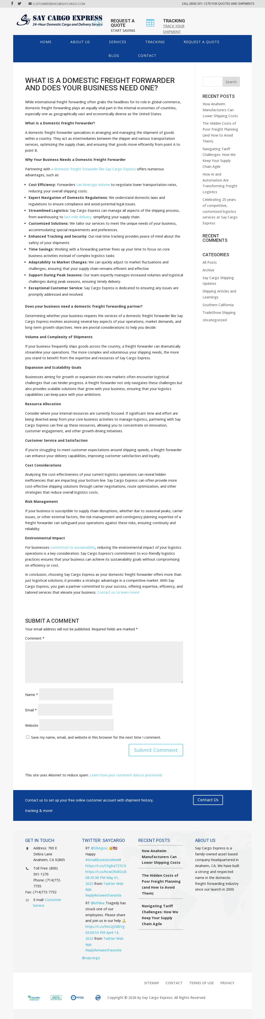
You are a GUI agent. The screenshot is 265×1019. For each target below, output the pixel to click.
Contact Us (208, 799)
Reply (89, 895)
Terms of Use (201, 983)
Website (31, 725)
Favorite (114, 895)
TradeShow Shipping (219, 312)
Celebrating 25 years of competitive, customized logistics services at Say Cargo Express (220, 211)
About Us (80, 41)
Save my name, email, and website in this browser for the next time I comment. (96, 737)
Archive (208, 270)
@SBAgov (99, 848)
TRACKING (174, 20)
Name (31, 694)
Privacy (227, 983)
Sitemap (151, 983)
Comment (35, 638)
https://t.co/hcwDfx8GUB (106, 871)
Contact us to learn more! (118, 592)
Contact (147, 55)
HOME (46, 41)
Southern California (218, 304)
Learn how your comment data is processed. (126, 775)
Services (117, 41)
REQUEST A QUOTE (123, 23)
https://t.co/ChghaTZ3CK (105, 865)
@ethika (97, 903)
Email (31, 710)
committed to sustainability (72, 547)
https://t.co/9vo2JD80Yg (105, 926)
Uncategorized (215, 320)
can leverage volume (93, 184)
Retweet (101, 895)
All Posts (210, 262)
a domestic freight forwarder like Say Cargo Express (93, 169)
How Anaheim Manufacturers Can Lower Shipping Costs (220, 110)
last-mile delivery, (78, 217)
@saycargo (91, 957)
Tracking (155, 41)
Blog (113, 55)
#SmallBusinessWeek (102, 859)
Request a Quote (201, 41)
